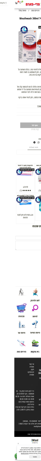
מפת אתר (37, 375)
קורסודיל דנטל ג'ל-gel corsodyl (11, 195)
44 (31, 187)
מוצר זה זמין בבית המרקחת (31, 27)
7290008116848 (28, 106)
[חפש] (35, 3)
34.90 (12, 187)
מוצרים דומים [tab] (32, 147)
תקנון (18, 369)
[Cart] (2, 3)
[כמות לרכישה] (33, 119)
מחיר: (37, 114)
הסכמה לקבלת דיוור (34, 386)
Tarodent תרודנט (30, 195)
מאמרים (17, 367)
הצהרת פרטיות (36, 383)
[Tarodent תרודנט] (30, 212)
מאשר (20, 457)
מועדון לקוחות (36, 364)
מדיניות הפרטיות (10, 453)
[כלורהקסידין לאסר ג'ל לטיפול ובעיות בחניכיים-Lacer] (11, 176)
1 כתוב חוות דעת (33, 132)
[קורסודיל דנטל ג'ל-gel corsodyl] (11, 206)
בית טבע (37, 367)
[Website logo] (20, 4)
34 (31, 215)
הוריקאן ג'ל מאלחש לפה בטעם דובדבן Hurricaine (30, 166)
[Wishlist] (6, 3)
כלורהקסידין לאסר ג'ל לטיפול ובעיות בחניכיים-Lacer (10, 166)
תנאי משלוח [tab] (19, 147)
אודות (38, 362)
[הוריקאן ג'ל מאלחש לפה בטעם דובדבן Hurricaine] (30, 184)
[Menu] (39, 3)
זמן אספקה (16, 372)
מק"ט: (37, 106)
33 (34, 114)
